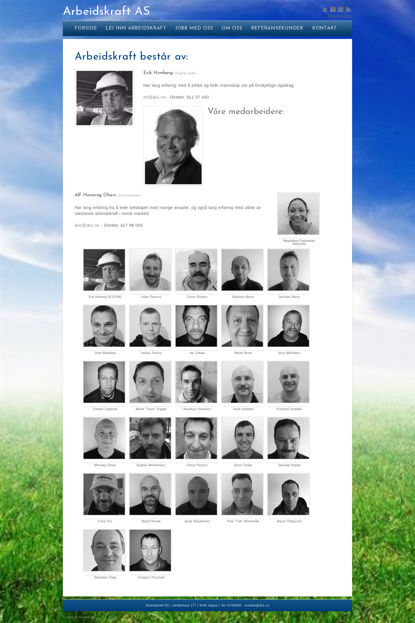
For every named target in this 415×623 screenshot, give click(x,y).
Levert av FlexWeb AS (80, 617)
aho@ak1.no (87, 225)
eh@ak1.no (154, 97)
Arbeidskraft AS (106, 12)
